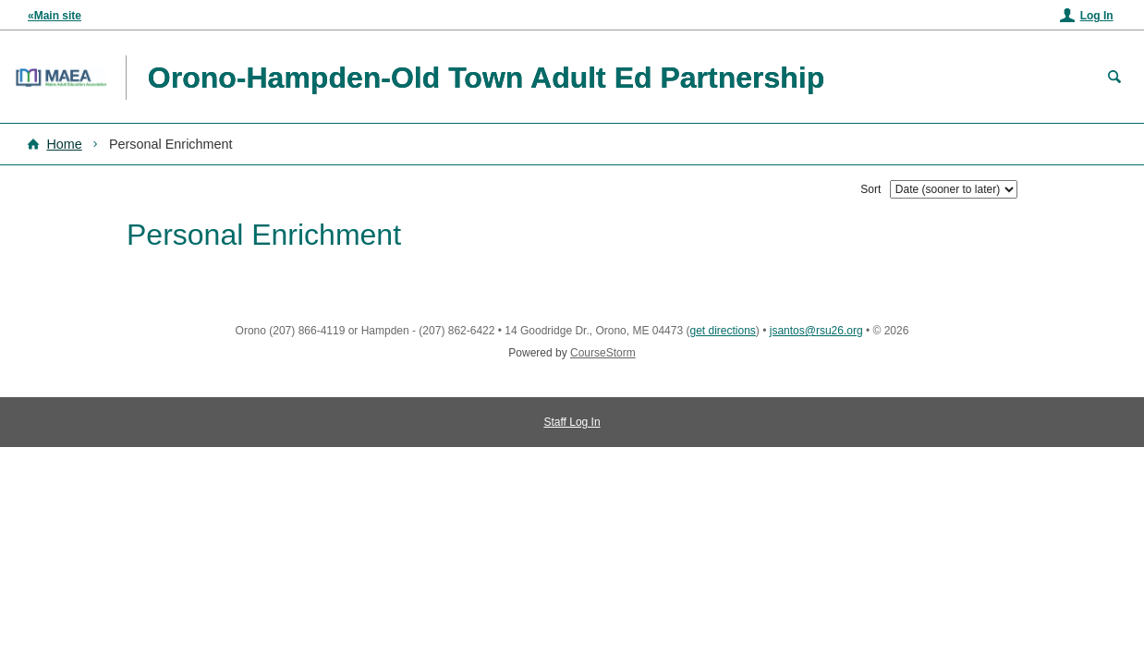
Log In (1097, 15)
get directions (722, 330)
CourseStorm (603, 352)
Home (63, 144)
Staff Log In (571, 422)
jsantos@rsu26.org (816, 330)
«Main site (54, 15)
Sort (870, 189)
